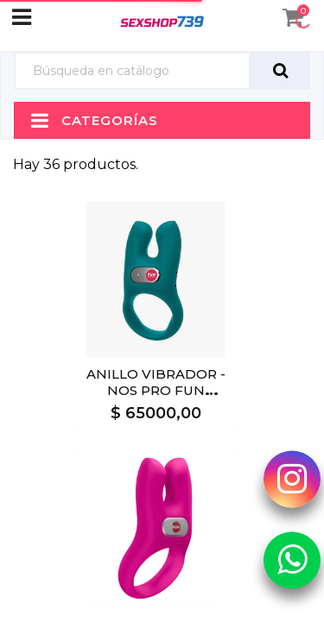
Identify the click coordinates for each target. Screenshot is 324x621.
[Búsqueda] (132, 71)
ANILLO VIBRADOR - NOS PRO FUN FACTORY (156, 390)
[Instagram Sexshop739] (292, 478)
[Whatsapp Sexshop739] (292, 560)
